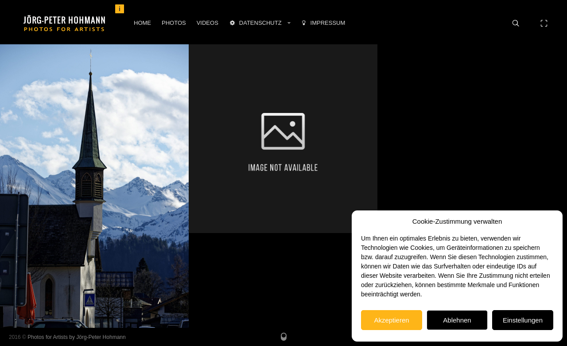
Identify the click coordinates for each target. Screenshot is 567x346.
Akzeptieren (391, 320)
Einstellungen (523, 320)
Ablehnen (457, 320)
